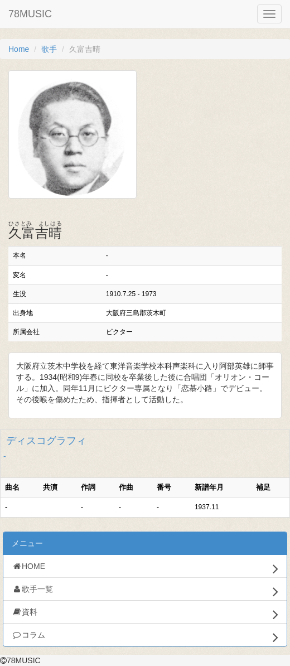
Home (18, 49)
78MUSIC (30, 14)
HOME (145, 568)
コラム (145, 637)
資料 (145, 614)
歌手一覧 (145, 591)
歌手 (49, 49)
